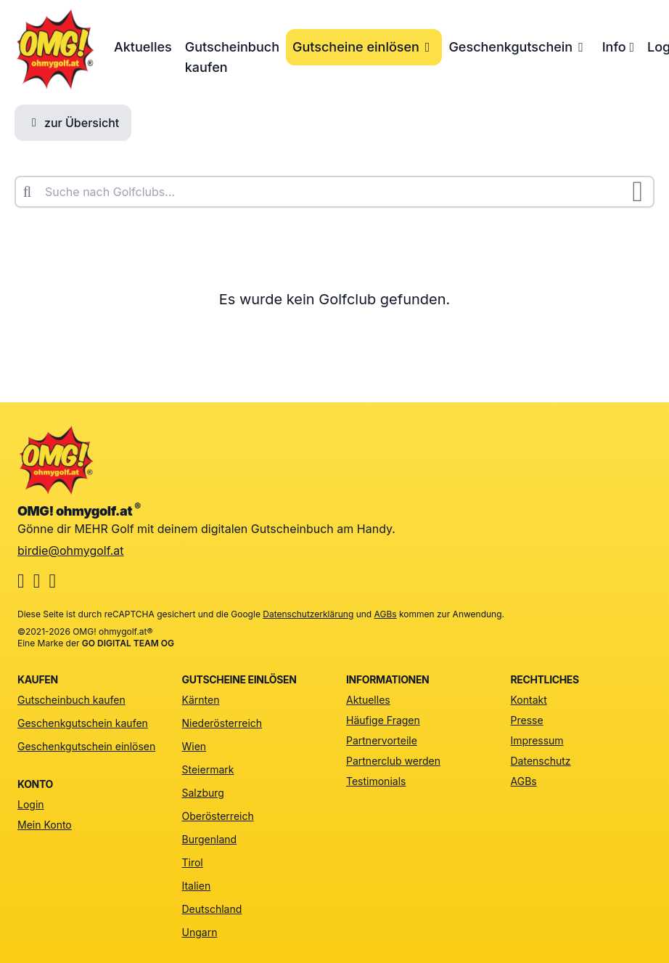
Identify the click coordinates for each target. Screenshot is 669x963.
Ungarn (200, 932)
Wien (194, 746)
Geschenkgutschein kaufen (82, 723)
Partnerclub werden (393, 761)
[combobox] (334, 192)
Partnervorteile (381, 740)
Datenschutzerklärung (308, 614)
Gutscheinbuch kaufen (232, 57)
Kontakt (529, 700)
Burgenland (209, 839)
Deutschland (212, 909)
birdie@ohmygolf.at (70, 550)
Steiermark (208, 769)
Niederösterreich (222, 723)
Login (30, 804)
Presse (527, 720)
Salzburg (203, 793)
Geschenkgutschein (518, 46)
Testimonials (376, 781)
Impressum (537, 740)
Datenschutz (541, 761)
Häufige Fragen (383, 720)
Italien (196, 885)
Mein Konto (44, 824)
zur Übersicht (73, 122)
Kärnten (201, 700)
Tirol (192, 862)
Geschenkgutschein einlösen (86, 746)
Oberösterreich (218, 816)
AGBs (385, 614)
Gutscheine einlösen (363, 46)
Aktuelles (143, 46)
